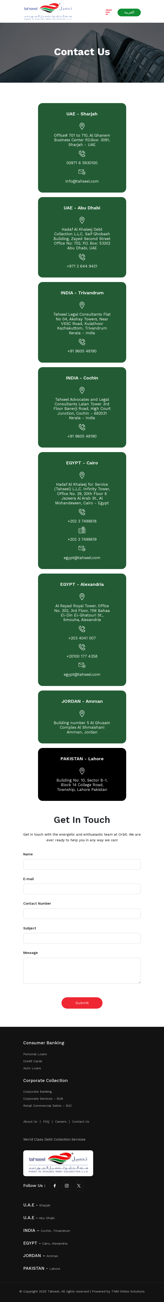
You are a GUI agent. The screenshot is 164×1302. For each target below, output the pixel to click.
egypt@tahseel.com (82, 558)
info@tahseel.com (82, 181)
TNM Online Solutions (128, 1291)
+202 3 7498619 (82, 539)
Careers (61, 1121)
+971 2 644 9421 (82, 266)
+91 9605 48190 (82, 351)
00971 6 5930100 (82, 163)
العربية (129, 12)
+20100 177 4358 (82, 656)
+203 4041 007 (82, 638)
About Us (30, 1121)
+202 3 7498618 (82, 521)
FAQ (46, 1121)
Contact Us (80, 1121)
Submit (82, 1003)
